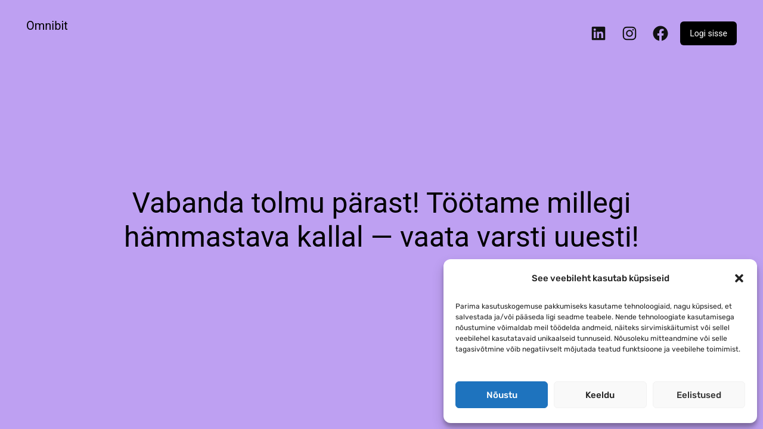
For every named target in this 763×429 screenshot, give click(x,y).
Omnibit (47, 25)
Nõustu (501, 395)
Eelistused (699, 395)
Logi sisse (708, 33)
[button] (739, 278)
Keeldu (600, 395)
